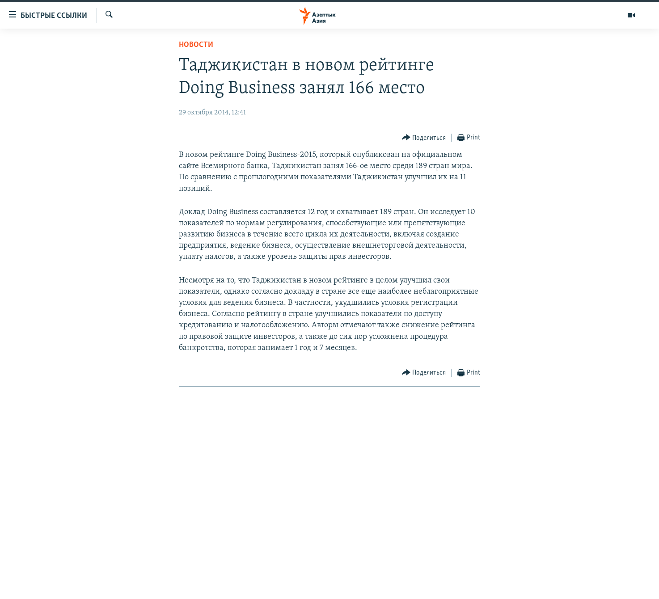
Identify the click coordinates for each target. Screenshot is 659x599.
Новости (196, 45)
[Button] (424, 138)
